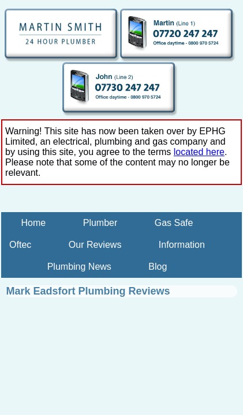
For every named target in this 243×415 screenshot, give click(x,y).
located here (199, 152)
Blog (157, 266)
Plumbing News (79, 266)
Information (182, 245)
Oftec (20, 245)
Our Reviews (95, 245)
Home (33, 223)
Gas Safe (174, 223)
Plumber (100, 223)
